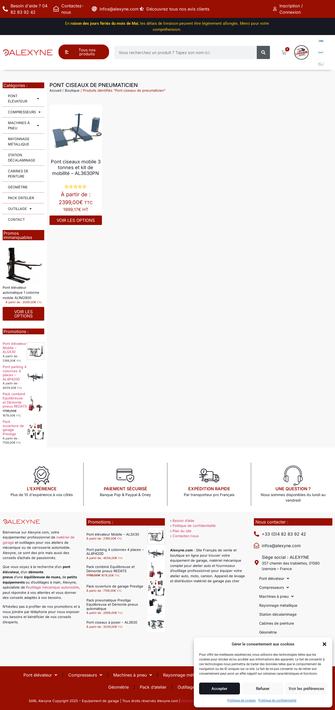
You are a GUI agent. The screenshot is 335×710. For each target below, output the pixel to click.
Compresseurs (24, 112)
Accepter (219, 688)
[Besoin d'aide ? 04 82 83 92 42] (5, 9)
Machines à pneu (23, 125)
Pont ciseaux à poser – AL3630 (111, 622)
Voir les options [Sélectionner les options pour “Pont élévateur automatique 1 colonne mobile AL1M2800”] (23, 314)
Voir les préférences (306, 688)
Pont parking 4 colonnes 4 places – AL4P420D (14, 373)
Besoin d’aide (183, 520)
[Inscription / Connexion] (275, 9)
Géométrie (18, 187)
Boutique (72, 90)
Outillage (20, 208)
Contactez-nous (186, 536)
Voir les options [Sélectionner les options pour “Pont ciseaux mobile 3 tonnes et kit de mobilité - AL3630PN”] (76, 220)
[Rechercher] (263, 52)
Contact (16, 219)
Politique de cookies (241, 700)
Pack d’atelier (21, 198)
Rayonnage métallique (18, 141)
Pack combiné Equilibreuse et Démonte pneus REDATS (15, 400)
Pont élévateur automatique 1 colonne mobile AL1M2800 (21, 292)
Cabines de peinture (18, 173)
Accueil (55, 90)
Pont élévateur (23, 98)
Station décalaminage (21, 157)
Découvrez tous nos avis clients (179, 9)
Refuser (262, 688)
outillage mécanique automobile (53, 587)
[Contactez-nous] (56, 9)
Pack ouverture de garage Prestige (13, 427)
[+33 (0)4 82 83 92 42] (256, 534)
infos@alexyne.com (119, 9)
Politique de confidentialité (277, 700)
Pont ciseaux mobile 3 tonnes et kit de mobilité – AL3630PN (76, 167)
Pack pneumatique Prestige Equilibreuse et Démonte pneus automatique (112, 604)
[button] (324, 644)
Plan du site (182, 531)
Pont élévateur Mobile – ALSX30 (14, 347)
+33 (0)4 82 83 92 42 (284, 534)
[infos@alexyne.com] (94, 9)
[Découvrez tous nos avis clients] (142, 9)
